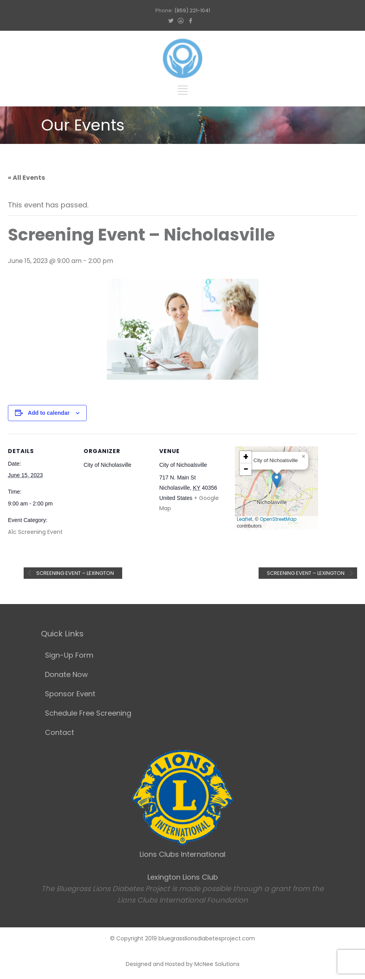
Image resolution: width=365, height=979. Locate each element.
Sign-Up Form (69, 655)
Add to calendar (49, 413)
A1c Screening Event (35, 532)
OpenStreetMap (278, 519)
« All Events (26, 177)
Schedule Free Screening (88, 713)
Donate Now (66, 674)
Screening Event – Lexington (74, 573)
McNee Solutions (217, 964)
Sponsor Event (70, 694)
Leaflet (244, 519)
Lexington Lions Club (182, 877)
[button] (276, 480)
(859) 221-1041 (192, 10)
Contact (59, 732)
